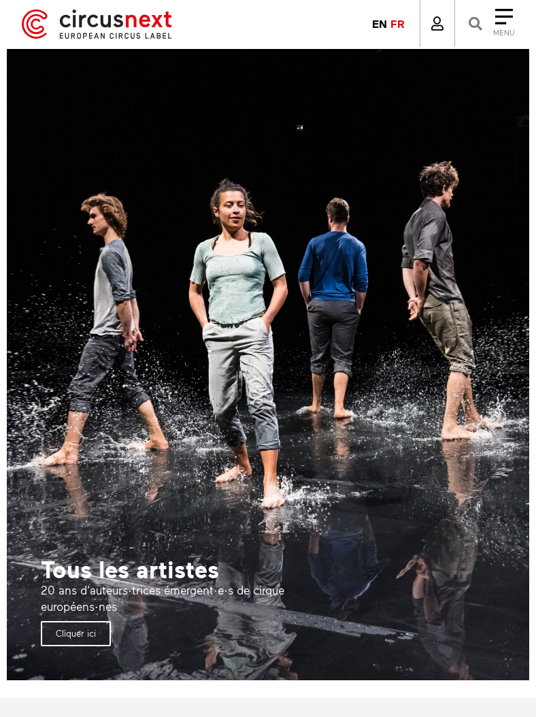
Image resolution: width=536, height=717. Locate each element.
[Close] (490, 23)
